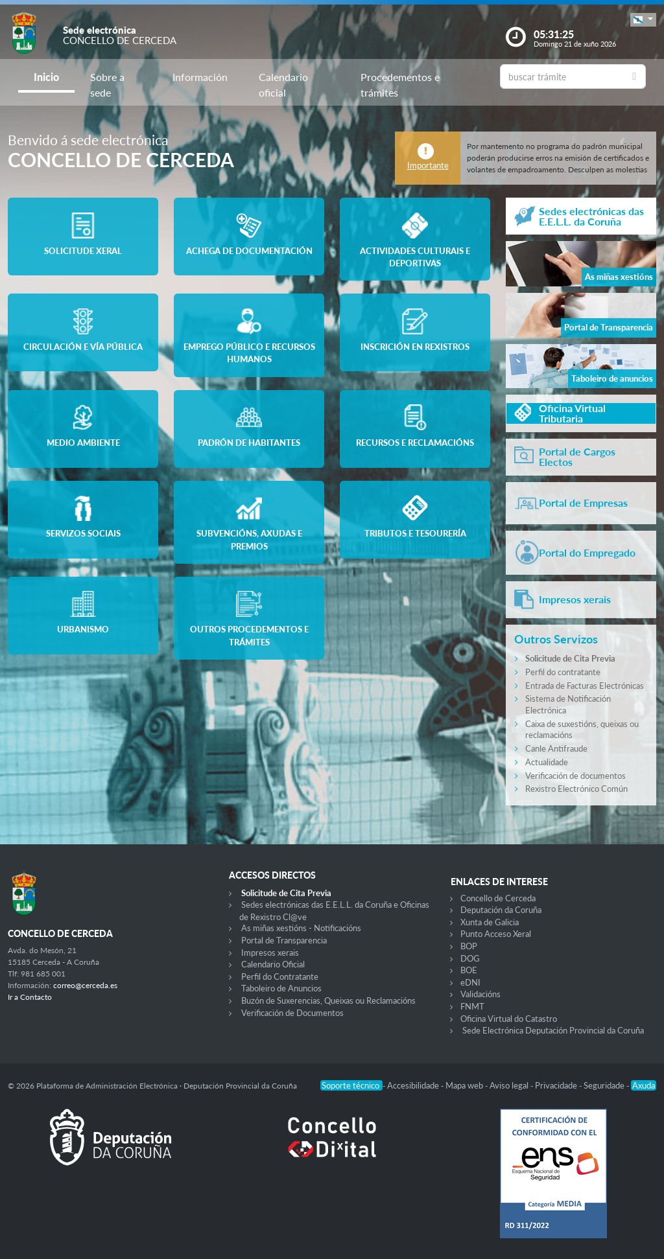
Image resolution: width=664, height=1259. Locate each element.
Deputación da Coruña (500, 910)
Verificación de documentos (575, 775)
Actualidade (546, 762)
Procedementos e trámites (400, 84)
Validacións (480, 994)
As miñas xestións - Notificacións (301, 928)
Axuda (643, 1085)
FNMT (472, 1006)
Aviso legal (510, 1085)
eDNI (470, 982)
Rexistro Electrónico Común (576, 788)
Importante (428, 165)
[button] (643, 20)
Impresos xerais (270, 952)
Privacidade (557, 1085)
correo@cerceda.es (85, 985)
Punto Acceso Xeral (495, 934)
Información (200, 77)
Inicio (46, 77)
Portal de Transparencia (284, 940)
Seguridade (605, 1085)
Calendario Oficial (273, 964)
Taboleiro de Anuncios (281, 988)
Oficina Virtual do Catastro (508, 1018)
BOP (468, 946)
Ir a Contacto (30, 997)
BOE (468, 970)
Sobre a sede (107, 84)
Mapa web (465, 1085)
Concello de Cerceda (498, 898)
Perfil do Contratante (279, 976)
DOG (470, 958)
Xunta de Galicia (489, 922)
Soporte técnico (351, 1085)
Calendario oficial (283, 84)
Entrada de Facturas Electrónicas (584, 685)
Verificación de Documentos (292, 1013)
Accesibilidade (414, 1085)
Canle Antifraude (556, 748)
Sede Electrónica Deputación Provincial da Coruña (553, 1030)
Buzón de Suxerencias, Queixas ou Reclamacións (328, 1000)
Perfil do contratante (562, 672)
